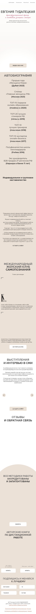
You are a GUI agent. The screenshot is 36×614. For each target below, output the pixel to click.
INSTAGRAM (6, 586)
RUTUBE (24, 593)
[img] (13, 587)
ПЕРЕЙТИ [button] (18, 524)
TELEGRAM (6, 593)
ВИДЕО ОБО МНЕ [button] (18, 65)
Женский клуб (26, 2)
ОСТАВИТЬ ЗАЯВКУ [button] (18, 245)
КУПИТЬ (8, 570)
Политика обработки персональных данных (18, 608)
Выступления (32, 2)
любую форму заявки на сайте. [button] (18, 605)
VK (22, 586)
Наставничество (19, 2)
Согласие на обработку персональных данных (18, 611)
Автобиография (11, 2)
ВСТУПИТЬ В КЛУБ (18, 347)
